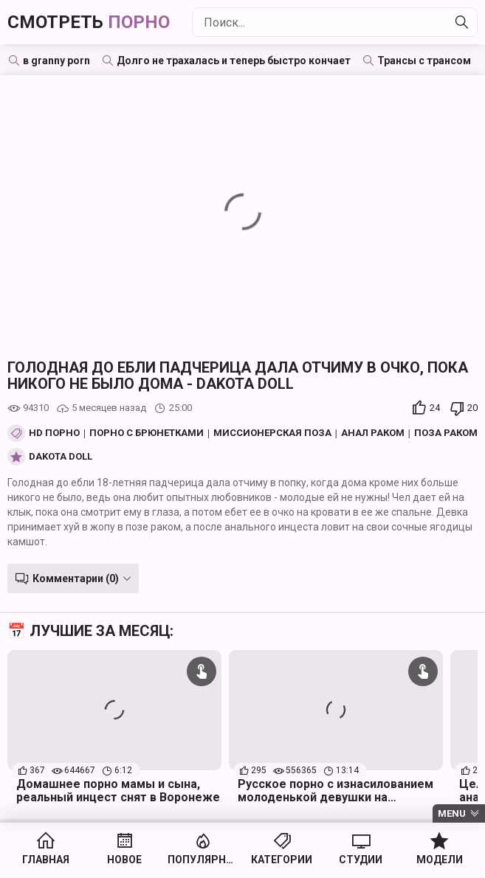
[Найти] (462, 22)
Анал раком (373, 433)
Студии (360, 859)
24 (435, 407)
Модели (439, 859)
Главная (45, 859)
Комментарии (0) (75, 578)
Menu (452, 813)
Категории (281, 859)
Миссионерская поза (272, 433)
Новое (124, 859)
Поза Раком (446, 433)
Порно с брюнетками (146, 433)
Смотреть (88, 22)
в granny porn (56, 60)
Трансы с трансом (424, 60)
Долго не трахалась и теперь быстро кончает (234, 60)
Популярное (203, 859)
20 (472, 407)
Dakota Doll (60, 457)
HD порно (54, 433)
